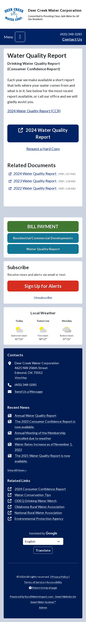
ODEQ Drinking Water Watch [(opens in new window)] (36, 501)
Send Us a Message (29, 391)
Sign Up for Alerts (43, 286)
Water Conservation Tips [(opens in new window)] (33, 495)
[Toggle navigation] (20, 37)
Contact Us (72, 39)
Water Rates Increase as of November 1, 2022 (43, 447)
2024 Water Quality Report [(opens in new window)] (43, 133)
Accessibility (54, 582)
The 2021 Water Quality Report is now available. (42, 458)
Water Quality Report (43, 249)
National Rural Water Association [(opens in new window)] (38, 513)
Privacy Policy (59, 576)
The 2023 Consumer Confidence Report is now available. (45, 424)
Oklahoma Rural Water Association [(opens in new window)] (39, 507)
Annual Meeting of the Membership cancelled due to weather (40, 435)
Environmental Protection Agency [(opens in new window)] (39, 519)
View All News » (17, 470)
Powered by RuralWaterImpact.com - (43, 599)
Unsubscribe (43, 297)
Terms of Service (34, 582)
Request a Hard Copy (43, 148)
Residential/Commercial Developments (43, 238)
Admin (43, 607)
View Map (21, 377)
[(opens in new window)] (32, 173)
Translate (43, 550)
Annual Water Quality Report (35, 415)
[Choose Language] (43, 541)
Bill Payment (43, 226)
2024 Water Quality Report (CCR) (34, 111)
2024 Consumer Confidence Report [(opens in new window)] (40, 489)
